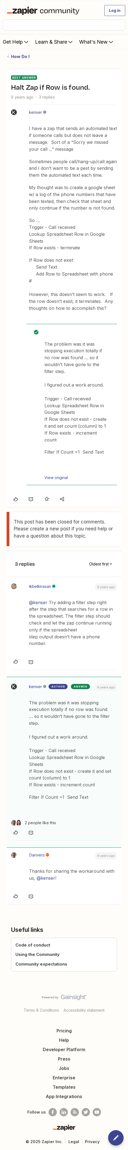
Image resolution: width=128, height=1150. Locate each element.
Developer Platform (64, 1049)
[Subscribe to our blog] (75, 1112)
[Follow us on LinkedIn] (64, 1112)
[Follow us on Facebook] (53, 1112)
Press (64, 1059)
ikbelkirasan (40, 586)
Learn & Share (54, 41)
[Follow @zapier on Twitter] (86, 1112)
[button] (114, 10)
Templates (64, 1087)
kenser (35, 112)
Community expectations (41, 964)
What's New (96, 41)
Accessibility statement (84, 1010)
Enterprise (64, 1077)
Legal (73, 1141)
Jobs (64, 1068)
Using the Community (37, 954)
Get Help (16, 41)
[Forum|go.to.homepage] (44, 10)
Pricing (64, 1030)
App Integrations (64, 1096)
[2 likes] (33, 823)
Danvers (37, 855)
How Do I (20, 56)
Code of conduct (32, 945)
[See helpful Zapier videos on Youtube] (97, 1112)
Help (64, 1040)
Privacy (92, 1141)
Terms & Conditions (41, 1010)
